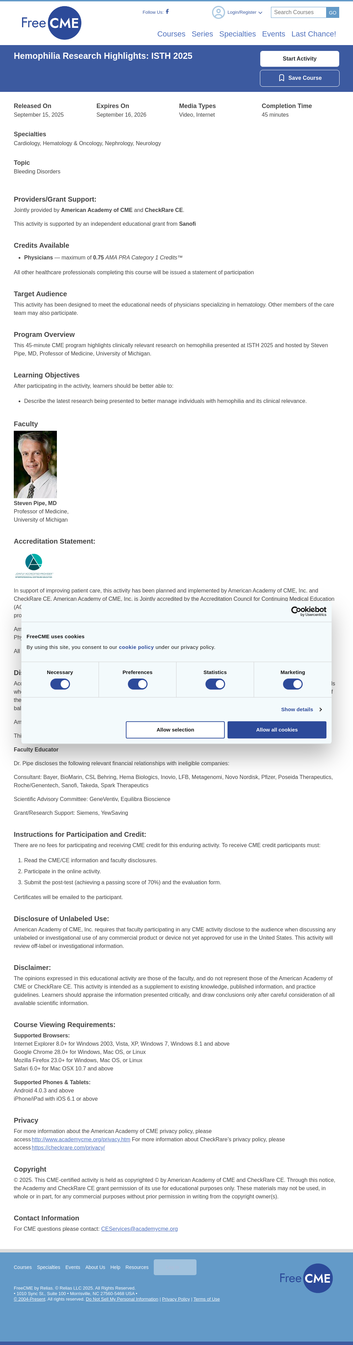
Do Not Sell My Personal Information (122, 1299)
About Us (96, 1267)
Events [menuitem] (267, 34)
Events (73, 1267)
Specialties (49, 1267)
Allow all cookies (277, 730)
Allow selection (175, 730)
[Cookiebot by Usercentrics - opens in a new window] (296, 611)
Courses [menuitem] (152, 34)
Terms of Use (207, 1299)
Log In (173, 1267)
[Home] (51, 42)
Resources (137, 1267)
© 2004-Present (30, 1299)
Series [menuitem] (187, 34)
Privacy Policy (176, 1299)
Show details (297, 709)
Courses (23, 1267)
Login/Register (237, 12)
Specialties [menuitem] (227, 34)
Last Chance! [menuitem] (311, 34)
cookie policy (136, 647)
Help (116, 1267)
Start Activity (299, 58)
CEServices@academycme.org (139, 1229)
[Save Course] (299, 78)
